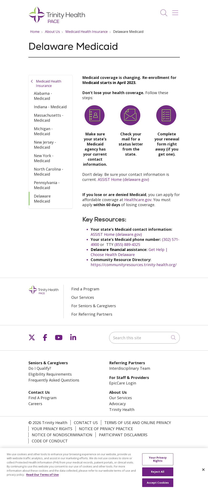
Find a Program (85, 288)
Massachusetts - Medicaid (48, 118)
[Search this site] (144, 338)
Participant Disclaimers (123, 434)
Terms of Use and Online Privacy (137, 422)
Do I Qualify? (39, 368)
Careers (35, 403)
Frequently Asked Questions (53, 380)
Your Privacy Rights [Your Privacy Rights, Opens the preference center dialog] (158, 461)
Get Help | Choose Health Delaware (129, 252)
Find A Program (42, 397)
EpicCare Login (122, 383)
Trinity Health (121, 409)
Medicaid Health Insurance (48, 83)
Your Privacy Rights (52, 428)
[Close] (203, 471)
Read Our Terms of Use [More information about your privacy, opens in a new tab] (42, 477)
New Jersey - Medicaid (45, 145)
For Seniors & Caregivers (93, 305)
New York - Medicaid (43, 158)
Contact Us (86, 422)
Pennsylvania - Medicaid (47, 185)
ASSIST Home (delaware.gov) (123, 179)
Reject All (157, 474)
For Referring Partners (91, 314)
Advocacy (117, 403)
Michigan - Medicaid (43, 131)
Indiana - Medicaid (50, 106)
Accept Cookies (158, 485)
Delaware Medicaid (42, 198)
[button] (176, 11)
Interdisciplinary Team (129, 368)
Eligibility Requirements (50, 374)
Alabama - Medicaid (43, 96)
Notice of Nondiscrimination (62, 434)
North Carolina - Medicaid (48, 172)
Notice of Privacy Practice (106, 428)
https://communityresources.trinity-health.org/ (134, 264)
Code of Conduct (50, 440)
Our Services (82, 297)
